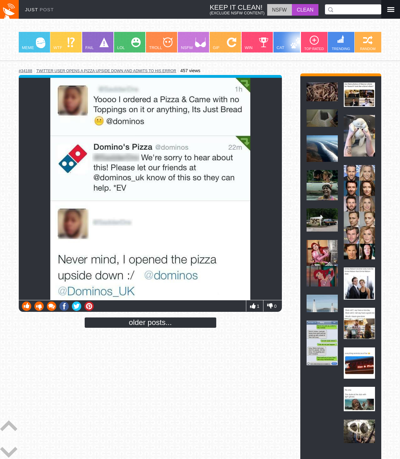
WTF (64, 43)
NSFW (193, 43)
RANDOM (368, 43)
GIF (224, 43)
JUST (39, 9)
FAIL (97, 43)
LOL (129, 43)
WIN (256, 43)
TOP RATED (314, 43)
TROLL (160, 43)
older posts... (150, 322)
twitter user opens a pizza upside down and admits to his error (106, 71)
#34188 (25, 70)
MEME (33, 43)
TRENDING (341, 43)
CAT (289, 43)
